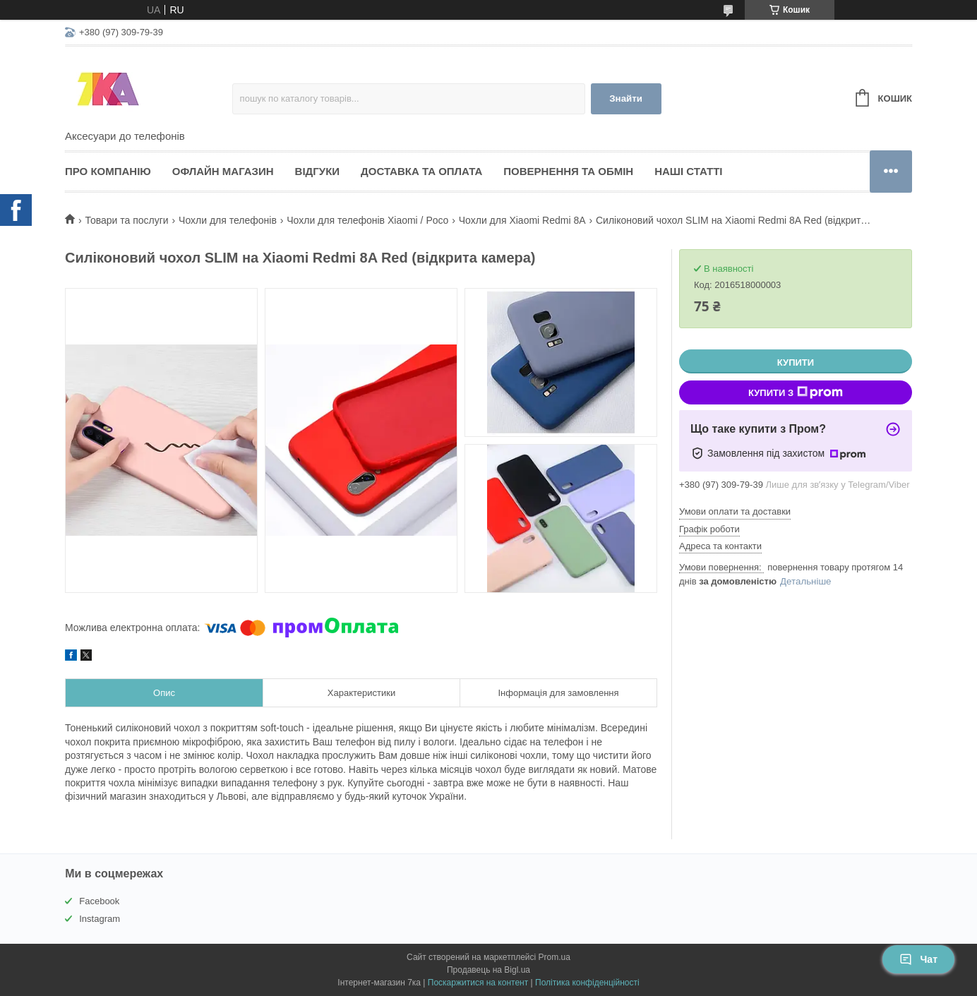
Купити (795, 362)
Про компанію (108, 171)
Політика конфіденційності (587, 983)
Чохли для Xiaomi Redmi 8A (522, 220)
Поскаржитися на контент (478, 983)
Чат (918, 959)
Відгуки (317, 171)
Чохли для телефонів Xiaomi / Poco (367, 220)
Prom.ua (554, 957)
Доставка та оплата (421, 171)
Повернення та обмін (568, 171)
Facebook (99, 901)
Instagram (99, 918)
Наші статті (688, 171)
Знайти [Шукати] (625, 98)
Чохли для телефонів (228, 220)
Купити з (795, 392)
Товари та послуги (126, 220)
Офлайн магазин (223, 171)
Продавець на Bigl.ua (488, 970)
